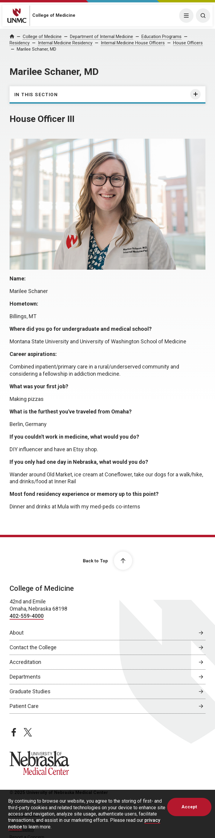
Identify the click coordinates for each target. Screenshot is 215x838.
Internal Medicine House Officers (133, 43)
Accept (189, 807)
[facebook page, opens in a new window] (14, 732)
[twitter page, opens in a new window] (28, 732)
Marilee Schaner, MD (36, 49)
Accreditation (25, 662)
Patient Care (24, 706)
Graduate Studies (30, 691)
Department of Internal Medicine (101, 36)
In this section (36, 94)
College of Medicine (53, 15)
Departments (25, 677)
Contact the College (33, 647)
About (17, 632)
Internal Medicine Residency (65, 43)
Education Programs (161, 36)
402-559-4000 (27, 616)
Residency (20, 43)
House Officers (188, 43)
